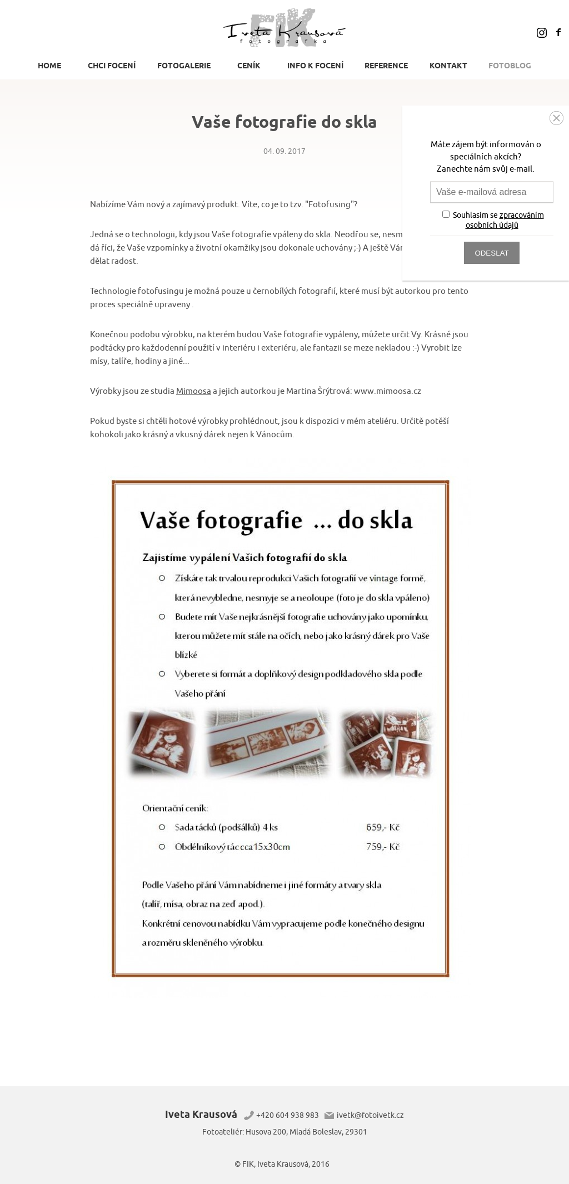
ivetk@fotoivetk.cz (370, 1115)
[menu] (284, 68)
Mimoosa (193, 391)
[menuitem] (52, 65)
